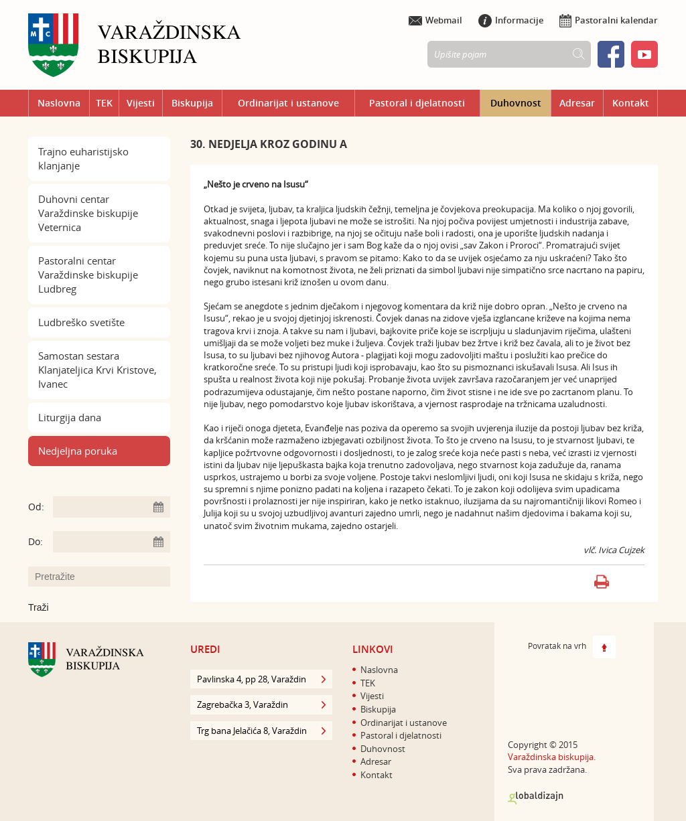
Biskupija (192, 102)
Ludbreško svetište (81, 322)
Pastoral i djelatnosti (417, 102)
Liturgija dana (69, 417)
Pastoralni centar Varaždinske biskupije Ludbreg (88, 274)
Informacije (510, 20)
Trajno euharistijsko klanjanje (83, 158)
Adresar (577, 102)
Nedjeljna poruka (77, 450)
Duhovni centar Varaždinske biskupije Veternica (88, 213)
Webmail (435, 20)
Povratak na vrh (572, 647)
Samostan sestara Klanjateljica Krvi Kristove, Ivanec (97, 369)
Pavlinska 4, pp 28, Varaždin (261, 679)
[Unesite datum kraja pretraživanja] (111, 541)
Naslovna (59, 102)
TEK (104, 102)
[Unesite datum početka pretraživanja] (111, 507)
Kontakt (630, 102)
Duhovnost (515, 102)
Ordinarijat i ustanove (288, 102)
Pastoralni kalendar (608, 20)
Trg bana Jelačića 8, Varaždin (261, 731)
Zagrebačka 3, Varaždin (261, 704)
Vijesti (141, 102)
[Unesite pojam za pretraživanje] (106, 577)
